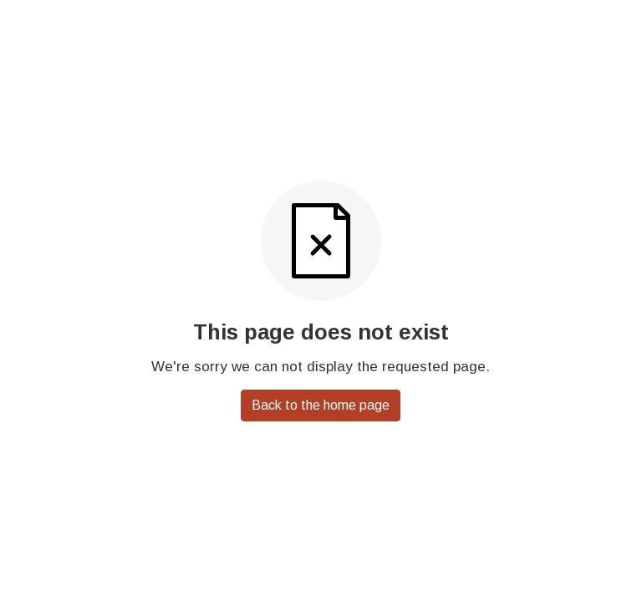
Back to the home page (321, 405)
